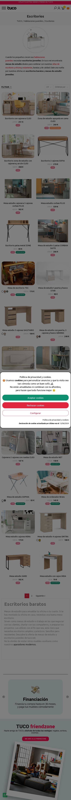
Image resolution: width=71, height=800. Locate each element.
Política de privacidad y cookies (56, 420)
